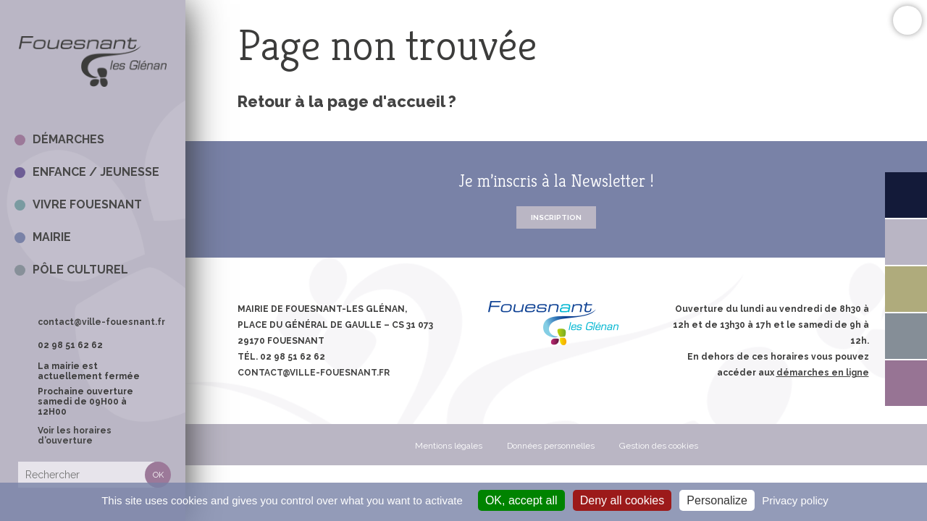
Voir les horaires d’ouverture (75, 435)
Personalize (717, 500)
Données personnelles (551, 446)
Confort (907, 20)
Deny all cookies (622, 500)
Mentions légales (448, 446)
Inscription (556, 217)
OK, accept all (521, 500)
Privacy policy (795, 500)
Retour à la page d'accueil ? (347, 101)
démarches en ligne (822, 373)
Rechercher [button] (158, 475)
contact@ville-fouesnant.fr (101, 322)
